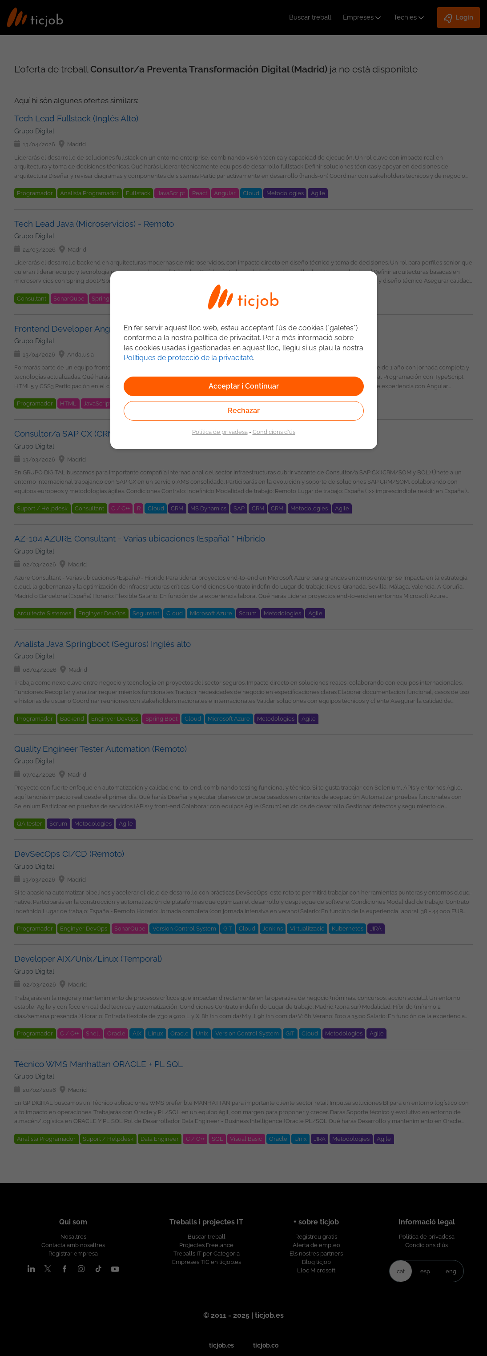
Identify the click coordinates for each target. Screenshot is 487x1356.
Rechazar (244, 410)
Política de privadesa (220, 431)
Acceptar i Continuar (244, 386)
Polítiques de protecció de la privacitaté (188, 357)
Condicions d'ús (274, 431)
